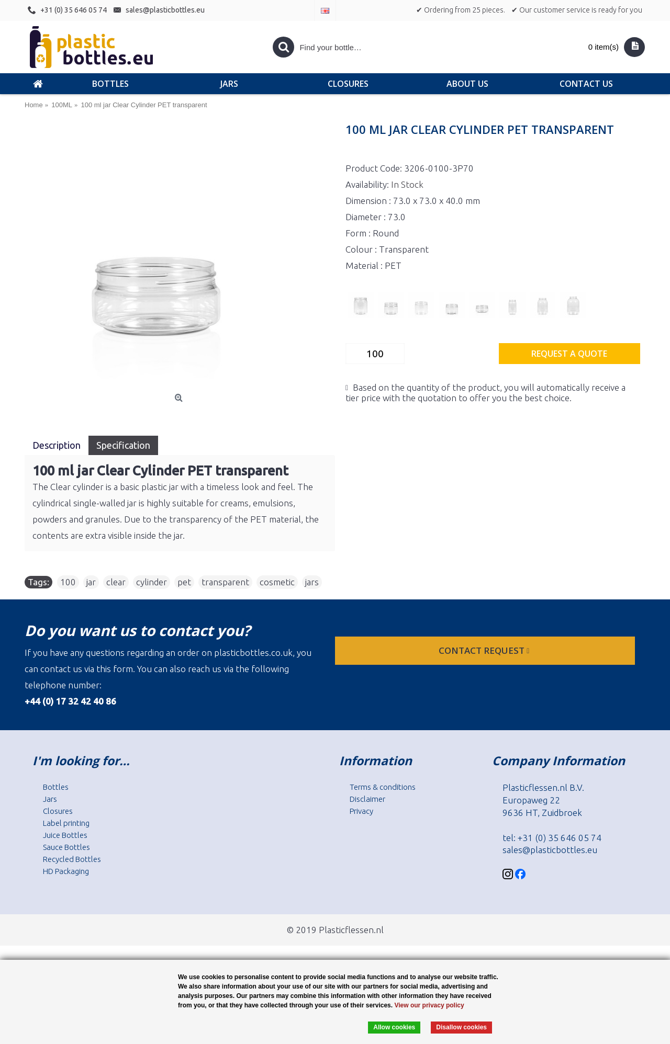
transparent (225, 582)
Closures (58, 811)
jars (312, 582)
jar (91, 582)
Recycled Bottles (72, 859)
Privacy (361, 811)
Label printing (66, 823)
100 (68, 582)
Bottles (56, 786)
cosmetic (277, 582)
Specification (123, 445)
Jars (50, 799)
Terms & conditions (383, 786)
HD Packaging (66, 871)
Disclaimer (367, 799)
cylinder (151, 582)
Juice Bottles (65, 835)
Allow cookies (394, 1027)
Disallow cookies (461, 1027)
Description (56, 445)
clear (116, 582)
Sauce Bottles (66, 847)
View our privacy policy (429, 1005)
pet (184, 582)
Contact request (485, 650)
